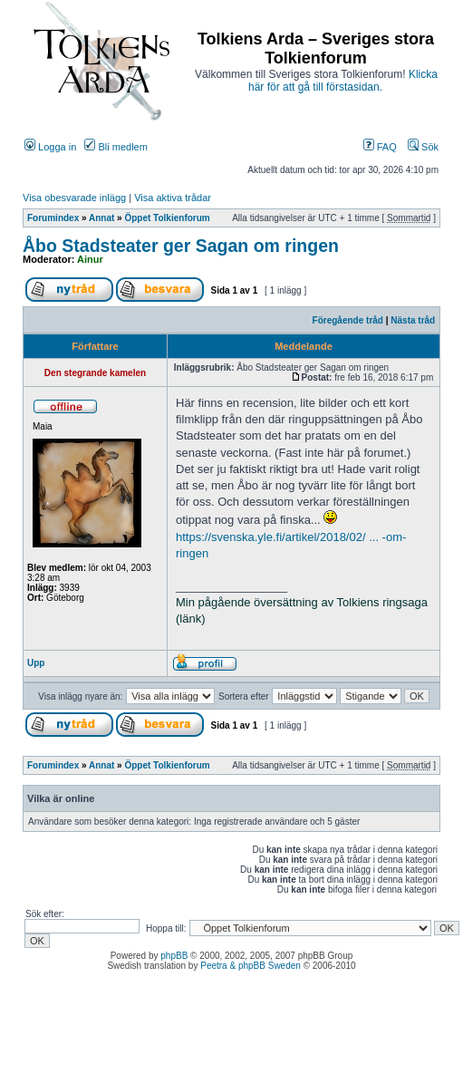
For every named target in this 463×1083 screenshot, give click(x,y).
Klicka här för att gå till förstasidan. (343, 80)
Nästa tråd (413, 320)
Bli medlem (115, 146)
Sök (423, 146)
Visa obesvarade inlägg (74, 197)
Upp (35, 663)
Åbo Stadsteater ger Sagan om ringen (181, 246)
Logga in (50, 146)
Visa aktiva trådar (172, 197)
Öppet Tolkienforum (166, 218)
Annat (101, 218)
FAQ (380, 146)
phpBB (174, 956)
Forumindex (53, 218)
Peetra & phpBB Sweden (250, 966)
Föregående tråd (348, 320)
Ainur (90, 259)
